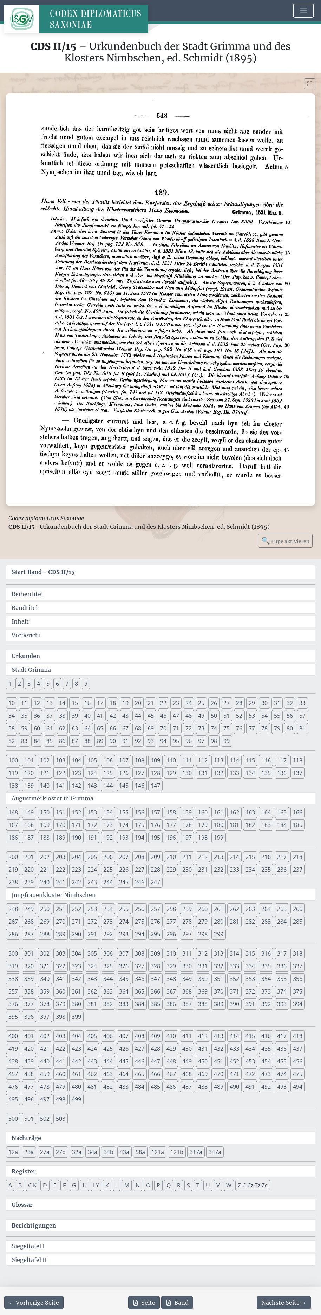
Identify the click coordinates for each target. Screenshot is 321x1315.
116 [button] (266, 760)
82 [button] (11, 741)
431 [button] (203, 1049)
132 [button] (218, 773)
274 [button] (124, 921)
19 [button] (125, 703)
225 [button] (108, 869)
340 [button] (45, 979)
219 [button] (13, 869)
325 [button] (108, 966)
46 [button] (163, 716)
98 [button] (214, 741)
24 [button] (188, 703)
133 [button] (234, 773)
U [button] (208, 1185)
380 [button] (76, 1004)
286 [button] (13, 934)
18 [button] (113, 703)
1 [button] (10, 684)
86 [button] (62, 741)
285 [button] (297, 921)
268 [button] (29, 921)
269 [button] (45, 921)
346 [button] (139, 979)
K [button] (107, 1185)
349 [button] (187, 979)
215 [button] (250, 857)
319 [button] (13, 966)
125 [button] (108, 773)
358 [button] (29, 991)
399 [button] (76, 1017)
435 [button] (266, 1049)
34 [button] (11, 716)
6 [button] (57, 684)
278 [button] (187, 921)
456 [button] (297, 1061)
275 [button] (139, 921)
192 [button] (108, 837)
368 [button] (187, 991)
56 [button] (290, 716)
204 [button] (76, 857)
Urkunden (26, 655)
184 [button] (282, 825)
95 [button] (176, 741)
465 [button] (139, 1074)
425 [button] (108, 1049)
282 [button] (250, 921)
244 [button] (108, 882)
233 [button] (234, 869)
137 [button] (297, 773)
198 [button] (203, 837)
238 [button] (13, 882)
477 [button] (29, 1087)
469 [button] (203, 1074)
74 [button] (214, 728)
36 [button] (37, 716)
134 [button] (250, 773)
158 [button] (171, 812)
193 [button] (124, 837)
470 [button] (218, 1074)
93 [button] (151, 741)
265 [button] (282, 909)
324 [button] (92, 966)
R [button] (179, 1185)
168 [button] (29, 825)
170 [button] (60, 825)
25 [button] (201, 703)
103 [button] (60, 760)
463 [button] (108, 1074)
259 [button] (187, 909)
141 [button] (60, 785)
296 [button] (171, 934)
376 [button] (13, 1004)
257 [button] (155, 909)
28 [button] (239, 703)
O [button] (148, 1185)
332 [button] (218, 966)
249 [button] (29, 909)
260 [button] (203, 909)
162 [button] (234, 812)
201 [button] (29, 857)
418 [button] (297, 1036)
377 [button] (29, 1004)
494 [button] (297, 1087)
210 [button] (171, 857)
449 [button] (187, 1061)
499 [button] (76, 1099)
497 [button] (45, 1099)
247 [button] (155, 882)
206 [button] (108, 857)
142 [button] (76, 785)
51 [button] (226, 716)
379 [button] (60, 1004)
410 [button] (171, 1036)
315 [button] (250, 953)
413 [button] (218, 1036)
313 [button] (218, 953)
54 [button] (264, 716)
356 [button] (297, 979)
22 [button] (163, 703)
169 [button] (45, 825)
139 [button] (29, 785)
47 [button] (176, 716)
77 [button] (252, 728)
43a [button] (124, 1152)
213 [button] (218, 857)
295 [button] (155, 934)
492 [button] (266, 1087)
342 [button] (76, 979)
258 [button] (171, 909)
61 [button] (49, 728)
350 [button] (203, 979)
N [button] (138, 1185)
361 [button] (76, 991)
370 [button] (218, 991)
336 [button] (282, 966)
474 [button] (282, 1074)
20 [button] (138, 703)
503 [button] (60, 1118)
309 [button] (155, 953)
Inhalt (20, 621)
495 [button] (13, 1099)
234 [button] (250, 869)
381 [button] (92, 1004)
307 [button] (124, 953)
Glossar (22, 1204)
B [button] (20, 1185)
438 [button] (13, 1061)
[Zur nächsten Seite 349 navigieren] (284, 1302)
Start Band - (43, 571)
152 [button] (76, 812)
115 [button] (250, 760)
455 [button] (282, 1061)
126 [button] (124, 773)
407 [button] (124, 1036)
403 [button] (60, 1036)
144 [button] (108, 785)
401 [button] (29, 1036)
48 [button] (188, 716)
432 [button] (218, 1049)
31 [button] (277, 703)
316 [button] (266, 953)
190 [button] (76, 837)
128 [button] (155, 773)
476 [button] (13, 1087)
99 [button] (226, 741)
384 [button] (139, 1004)
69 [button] (151, 728)
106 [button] (108, 760)
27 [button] (226, 703)
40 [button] (87, 716)
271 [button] (76, 921)
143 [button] (92, 785)
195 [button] (155, 837)
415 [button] (250, 1036)
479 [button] (60, 1087)
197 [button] (187, 837)
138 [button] (13, 785)
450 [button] (203, 1061)
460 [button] (60, 1074)
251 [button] (60, 909)
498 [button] (60, 1099)
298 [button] (203, 934)
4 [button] (38, 684)
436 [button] (282, 1049)
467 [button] (171, 1074)
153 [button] (92, 812)
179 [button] (203, 825)
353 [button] (250, 979)
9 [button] (85, 684)
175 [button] (139, 825)
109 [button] (155, 760)
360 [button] (60, 991)
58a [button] (140, 1152)
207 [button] (124, 857)
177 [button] (171, 825)
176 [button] (155, 825)
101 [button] (29, 760)
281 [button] (234, 921)
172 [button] (92, 825)
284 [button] (282, 921)
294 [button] (139, 934)
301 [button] (29, 953)
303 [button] (60, 953)
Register (24, 1171)
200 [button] (13, 857)
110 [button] (171, 760)
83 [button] (24, 741)
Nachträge (26, 1137)
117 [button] (282, 760)
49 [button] (201, 716)
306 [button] (108, 953)
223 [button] (76, 869)
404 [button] (76, 1036)
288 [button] (45, 934)
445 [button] (124, 1061)
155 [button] (124, 812)
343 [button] (92, 979)
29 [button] (252, 703)
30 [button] (264, 703)
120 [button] (29, 773)
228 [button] (155, 869)
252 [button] (76, 909)
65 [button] (100, 728)
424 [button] (92, 1049)
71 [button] (176, 728)
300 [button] (13, 953)
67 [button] (125, 728)
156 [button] (139, 812)
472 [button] (250, 1074)
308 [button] (139, 953)
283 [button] (266, 921)
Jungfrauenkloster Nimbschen (54, 894)
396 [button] (29, 1017)
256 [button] (139, 909)
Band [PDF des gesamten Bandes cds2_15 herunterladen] (177, 1302)
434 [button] (250, 1049)
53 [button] (252, 716)
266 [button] (297, 909)
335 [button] (266, 966)
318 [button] (297, 953)
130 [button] (187, 773)
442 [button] (76, 1061)
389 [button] (218, 1004)
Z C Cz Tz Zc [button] (253, 1185)
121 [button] (45, 773)
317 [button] (282, 953)
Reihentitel (27, 594)
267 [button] (13, 921)
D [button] (45, 1185)
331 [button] (203, 966)
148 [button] (13, 812)
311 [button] (187, 953)
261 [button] (218, 909)
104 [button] (76, 760)
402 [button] (45, 1036)
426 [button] (124, 1049)
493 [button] (282, 1087)
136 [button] (282, 773)
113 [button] (218, 760)
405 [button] (92, 1036)
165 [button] (282, 812)
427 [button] (139, 1049)
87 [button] (75, 741)
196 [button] (171, 837)
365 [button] (139, 991)
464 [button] (124, 1074)
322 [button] (60, 966)
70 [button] (163, 728)
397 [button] (45, 1017)
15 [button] (75, 703)
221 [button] (45, 869)
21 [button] (151, 703)
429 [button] (171, 1049)
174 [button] (124, 825)
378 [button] (45, 1004)
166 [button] (297, 812)
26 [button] (214, 703)
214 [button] (234, 857)
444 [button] (108, 1061)
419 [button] (13, 1049)
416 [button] (266, 1036)
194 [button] (139, 837)
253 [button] (92, 909)
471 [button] (234, 1074)
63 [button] (75, 728)
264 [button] (266, 909)
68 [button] (138, 728)
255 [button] (124, 909)
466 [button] (155, 1074)
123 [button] (76, 773)
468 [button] (187, 1074)
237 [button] (297, 869)
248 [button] (13, 909)
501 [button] (29, 1118)
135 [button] (266, 773)
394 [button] (297, 1004)
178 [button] (187, 825)
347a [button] (215, 1152)
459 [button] (45, 1074)
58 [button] (11, 728)
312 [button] (203, 953)
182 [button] (250, 825)
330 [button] (187, 966)
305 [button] (92, 953)
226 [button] (124, 869)
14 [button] (62, 703)
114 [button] (234, 760)
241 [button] (60, 882)
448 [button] (171, 1061)
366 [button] (155, 991)
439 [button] (29, 1061)
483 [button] (124, 1087)
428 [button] (155, 1049)
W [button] (228, 1185)
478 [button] (45, 1087)
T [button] (197, 1185)
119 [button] (13, 773)
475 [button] (297, 1074)
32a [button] (76, 1152)
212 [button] (203, 857)
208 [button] (139, 857)
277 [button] (171, 921)
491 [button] (250, 1087)
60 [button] (37, 728)
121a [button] (157, 1152)
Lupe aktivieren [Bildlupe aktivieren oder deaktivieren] (285, 540)
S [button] (188, 1185)
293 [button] (124, 934)
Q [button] (168, 1185)
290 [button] (76, 934)
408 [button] (139, 1036)
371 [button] (234, 991)
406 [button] (108, 1036)
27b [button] (61, 1152)
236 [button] (282, 869)
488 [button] (203, 1087)
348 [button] (171, 979)
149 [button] (29, 812)
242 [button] (76, 882)
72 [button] (188, 728)
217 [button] (282, 857)
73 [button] (201, 728)
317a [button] (196, 1152)
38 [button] (62, 716)
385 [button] (155, 1004)
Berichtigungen (34, 1225)
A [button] (10, 1185)
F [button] (64, 1185)
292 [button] (108, 934)
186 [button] (13, 837)
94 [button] (163, 741)
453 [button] (250, 1061)
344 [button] (108, 979)
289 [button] (60, 934)
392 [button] (266, 1004)
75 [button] (226, 728)
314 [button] (234, 953)
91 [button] (125, 741)
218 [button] (297, 857)
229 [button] (171, 869)
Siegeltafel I (28, 1246)
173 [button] (108, 825)
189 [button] (60, 837)
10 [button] (11, 703)
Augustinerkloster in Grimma (52, 798)
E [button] (55, 1185)
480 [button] (76, 1087)
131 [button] (203, 773)
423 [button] (76, 1049)
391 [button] (250, 1004)
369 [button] (203, 991)
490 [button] (234, 1087)
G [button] (74, 1185)
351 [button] (218, 979)
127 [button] (139, 773)
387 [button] (187, 1004)
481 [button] (92, 1087)
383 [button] (124, 1004)
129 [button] (171, 773)
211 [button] (187, 857)
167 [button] (13, 825)
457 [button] (13, 1074)
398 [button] (60, 1017)
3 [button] (29, 684)
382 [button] (108, 1004)
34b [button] (108, 1152)
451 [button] (218, 1061)
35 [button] (24, 716)
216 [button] (266, 857)
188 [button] (45, 837)
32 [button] (290, 703)
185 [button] (297, 825)
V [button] (218, 1185)
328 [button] (155, 966)
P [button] (158, 1185)
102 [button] (45, 760)
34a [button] (92, 1152)
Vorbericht (26, 635)
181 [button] (234, 825)
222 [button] (60, 869)
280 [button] (218, 921)
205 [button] (92, 857)
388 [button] (203, 1004)
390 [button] (234, 1004)
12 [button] (37, 703)
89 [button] (100, 741)
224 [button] (92, 869)
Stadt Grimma (31, 669)
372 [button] (250, 991)
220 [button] (29, 869)
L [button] (116, 1185)
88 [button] (87, 741)
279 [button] (203, 921)
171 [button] (76, 825)
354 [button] (266, 979)
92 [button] (138, 741)
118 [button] (297, 760)
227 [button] (139, 869)
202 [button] (45, 857)
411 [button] (187, 1036)
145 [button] (124, 785)
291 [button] (92, 934)
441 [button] (60, 1061)
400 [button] (13, 1036)
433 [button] (234, 1049)
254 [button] (108, 909)
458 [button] (29, 1074)
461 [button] (76, 1074)
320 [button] (29, 966)
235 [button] (266, 869)
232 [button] (218, 869)
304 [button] (76, 953)
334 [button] (250, 966)
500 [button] (13, 1118)
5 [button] (48, 684)
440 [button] (45, 1061)
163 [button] (250, 812)
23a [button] (29, 1152)
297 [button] (187, 934)
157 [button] (155, 812)
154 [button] (108, 812)
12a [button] (13, 1152)
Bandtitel (25, 607)
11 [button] (24, 703)
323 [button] (76, 966)
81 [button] (302, 728)
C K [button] (32, 1185)
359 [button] (45, 991)
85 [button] (49, 741)
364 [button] (124, 991)
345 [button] (124, 979)
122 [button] (60, 773)
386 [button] (171, 1004)
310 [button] (171, 953)
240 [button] (45, 882)
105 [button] (92, 760)
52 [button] (239, 716)
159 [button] (187, 812)
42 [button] (113, 716)
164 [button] (266, 812)
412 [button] (203, 1036)
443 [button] (92, 1061)
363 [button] (108, 991)
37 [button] (49, 716)
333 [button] (234, 966)
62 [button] (62, 728)
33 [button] (302, 703)
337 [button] (297, 966)
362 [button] (92, 991)
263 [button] (250, 909)
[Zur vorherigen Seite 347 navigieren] (34, 1302)
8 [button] (76, 684)
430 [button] (187, 1049)
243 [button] (92, 882)
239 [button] (29, 882)
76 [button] (239, 728)
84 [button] (37, 741)
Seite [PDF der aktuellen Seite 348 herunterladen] (144, 1302)
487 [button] (187, 1087)
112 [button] (203, 760)
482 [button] (108, 1087)
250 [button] (45, 909)
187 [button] (29, 837)
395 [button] (13, 1017)
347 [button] (155, 979)
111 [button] (187, 760)
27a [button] (45, 1152)
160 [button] (203, 812)
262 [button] (234, 909)
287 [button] (29, 934)
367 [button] (171, 991)
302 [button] (45, 953)
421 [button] (45, 1049)
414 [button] (234, 1036)
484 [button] (139, 1087)
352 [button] (234, 979)
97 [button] (201, 741)
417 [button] (282, 1036)
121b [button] (176, 1152)
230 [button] (187, 869)
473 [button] (266, 1074)
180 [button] (218, 825)
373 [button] (266, 991)
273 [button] (108, 921)
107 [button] (124, 760)
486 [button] (171, 1087)
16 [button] (87, 703)
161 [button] (218, 812)
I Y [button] (96, 1185)
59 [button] (24, 728)
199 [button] (218, 837)
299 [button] (218, 934)
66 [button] (113, 728)
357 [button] (13, 991)
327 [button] (139, 966)
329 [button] (171, 966)
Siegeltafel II (29, 1259)
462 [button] (92, 1074)
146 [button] (139, 785)
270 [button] (60, 921)
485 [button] (155, 1087)
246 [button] (139, 882)
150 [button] (45, 812)
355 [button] (282, 979)
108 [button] (139, 760)
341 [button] (60, 979)
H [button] (85, 1185)
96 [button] (188, 741)
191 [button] (92, 837)
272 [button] (92, 921)
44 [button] (138, 716)
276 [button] (155, 921)
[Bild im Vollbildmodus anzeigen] (309, 83)
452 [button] (234, 1061)
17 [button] (100, 703)
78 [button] (264, 728)
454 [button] (266, 1061)
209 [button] (155, 857)
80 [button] (290, 728)
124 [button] (92, 773)
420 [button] (29, 1049)
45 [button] (151, 716)
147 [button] (155, 785)
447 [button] (155, 1061)
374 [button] (282, 991)
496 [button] (29, 1099)
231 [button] (203, 869)
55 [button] (277, 716)
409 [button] (155, 1036)
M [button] (126, 1185)
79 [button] (277, 728)
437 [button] (297, 1049)
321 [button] (45, 966)
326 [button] (124, 966)
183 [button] (266, 825)
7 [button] (66, 684)
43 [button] (125, 716)
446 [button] (139, 1061)
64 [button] (87, 728)
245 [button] (124, 882)
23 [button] (176, 703)
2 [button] (19, 684)
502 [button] (45, 1118)
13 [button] (49, 703)
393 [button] (282, 1004)
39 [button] (75, 716)
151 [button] (60, 812)
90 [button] (113, 741)
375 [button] (297, 991)
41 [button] (100, 716)
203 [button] (60, 857)
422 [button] (60, 1049)
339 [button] (29, 979)
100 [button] (13, 760)
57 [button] (302, 716)
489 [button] (218, 1087)
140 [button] (45, 785)
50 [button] (214, 716)
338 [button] (13, 979)
